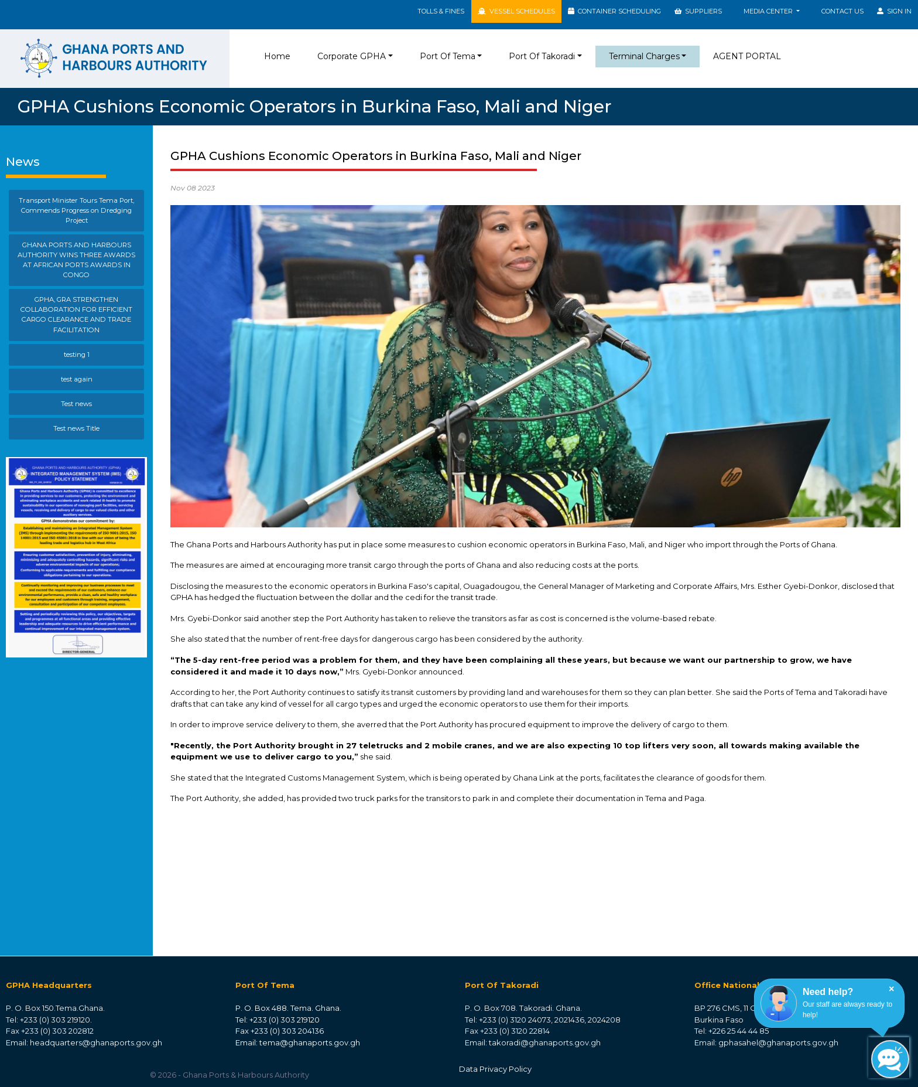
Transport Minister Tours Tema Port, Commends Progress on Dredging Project (76, 210)
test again (77, 379)
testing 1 (77, 354)
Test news (76, 404)
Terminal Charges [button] (644, 56)
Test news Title (76, 428)
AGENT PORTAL (747, 56)
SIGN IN (894, 11)
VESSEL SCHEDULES (516, 11)
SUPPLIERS (698, 11)
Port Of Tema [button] (447, 56)
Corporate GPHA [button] (351, 56)
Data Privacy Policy (495, 1069)
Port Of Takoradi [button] (542, 56)
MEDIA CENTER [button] (769, 11)
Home (279, 56)
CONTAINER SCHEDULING (614, 11)
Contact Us (842, 11)
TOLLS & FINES (440, 11)
